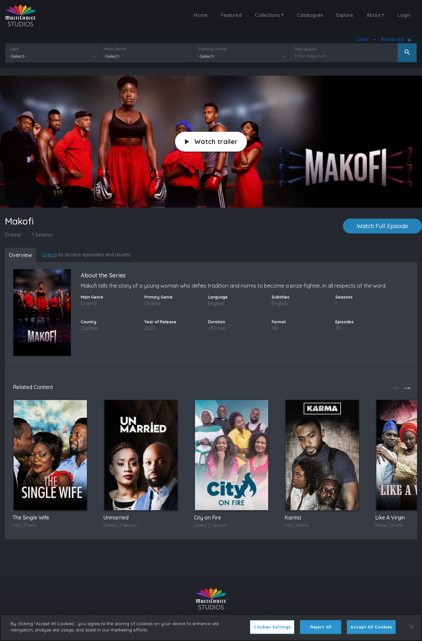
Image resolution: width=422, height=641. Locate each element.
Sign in (51, 255)
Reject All (320, 626)
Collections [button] (267, 15)
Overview (21, 255)
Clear (362, 39)
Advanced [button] (394, 40)
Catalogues (310, 15)
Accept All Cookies (371, 626)
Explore (344, 15)
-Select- (17, 56)
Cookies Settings (272, 626)
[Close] (411, 627)
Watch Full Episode (382, 226)
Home (201, 15)
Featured (231, 15)
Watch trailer (211, 142)
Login (404, 15)
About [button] (373, 15)
